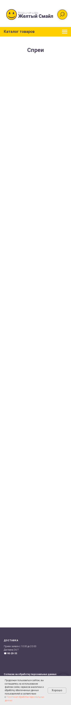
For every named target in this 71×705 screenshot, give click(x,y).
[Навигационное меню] (64, 32)
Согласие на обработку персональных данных (30, 674)
